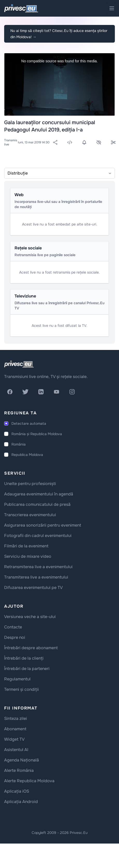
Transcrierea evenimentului (30, 515)
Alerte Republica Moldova (29, 781)
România (18, 444)
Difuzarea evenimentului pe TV (33, 587)
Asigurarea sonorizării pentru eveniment (42, 525)
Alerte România (19, 770)
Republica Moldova (27, 454)
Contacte (13, 627)
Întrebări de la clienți (24, 658)
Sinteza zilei (15, 718)
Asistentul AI (16, 749)
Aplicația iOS (16, 791)
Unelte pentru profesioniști (30, 483)
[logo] (19, 364)
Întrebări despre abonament (31, 648)
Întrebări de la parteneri (27, 668)
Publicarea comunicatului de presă (37, 504)
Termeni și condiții (21, 689)
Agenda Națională (21, 760)
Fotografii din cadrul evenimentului (38, 535)
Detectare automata (28, 423)
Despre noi (14, 637)
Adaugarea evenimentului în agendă (38, 494)
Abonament (15, 729)
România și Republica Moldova (36, 434)
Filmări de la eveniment (26, 546)
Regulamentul (17, 679)
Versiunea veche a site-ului (30, 616)
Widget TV (14, 739)
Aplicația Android (21, 801)
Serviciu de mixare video (27, 556)
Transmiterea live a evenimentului (36, 577)
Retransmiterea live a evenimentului (38, 566)
